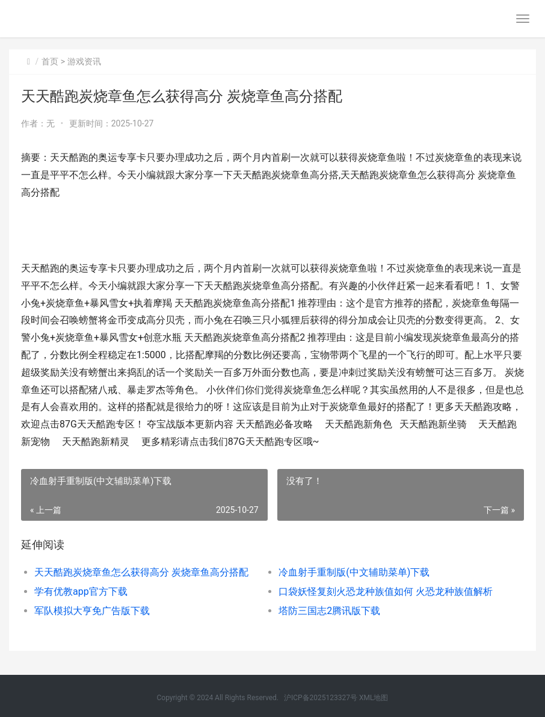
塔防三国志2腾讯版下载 (329, 610)
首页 (50, 61)
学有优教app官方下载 (81, 591)
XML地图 (373, 698)
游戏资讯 (84, 61)
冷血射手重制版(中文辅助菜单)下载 (354, 572)
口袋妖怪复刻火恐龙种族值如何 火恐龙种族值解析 (386, 591)
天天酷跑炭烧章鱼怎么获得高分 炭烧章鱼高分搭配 (141, 572)
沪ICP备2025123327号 (320, 698)
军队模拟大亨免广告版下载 (92, 610)
